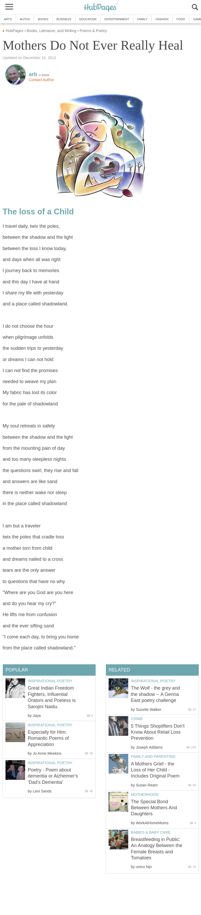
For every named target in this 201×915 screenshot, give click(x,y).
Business (64, 19)
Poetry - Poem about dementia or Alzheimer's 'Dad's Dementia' (53, 776)
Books (43, 19)
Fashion (161, 19)
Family (142, 19)
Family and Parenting (153, 756)
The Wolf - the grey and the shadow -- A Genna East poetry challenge (155, 694)
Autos (25, 19)
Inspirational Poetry (153, 681)
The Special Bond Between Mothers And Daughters (154, 808)
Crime (137, 719)
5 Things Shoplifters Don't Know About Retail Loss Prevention (158, 732)
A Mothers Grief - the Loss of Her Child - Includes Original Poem (155, 770)
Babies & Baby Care (151, 832)
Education (87, 19)
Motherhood (145, 794)
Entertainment (116, 19)
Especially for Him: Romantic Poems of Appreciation (48, 738)
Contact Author (41, 80)
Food (181, 19)
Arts (8, 19)
